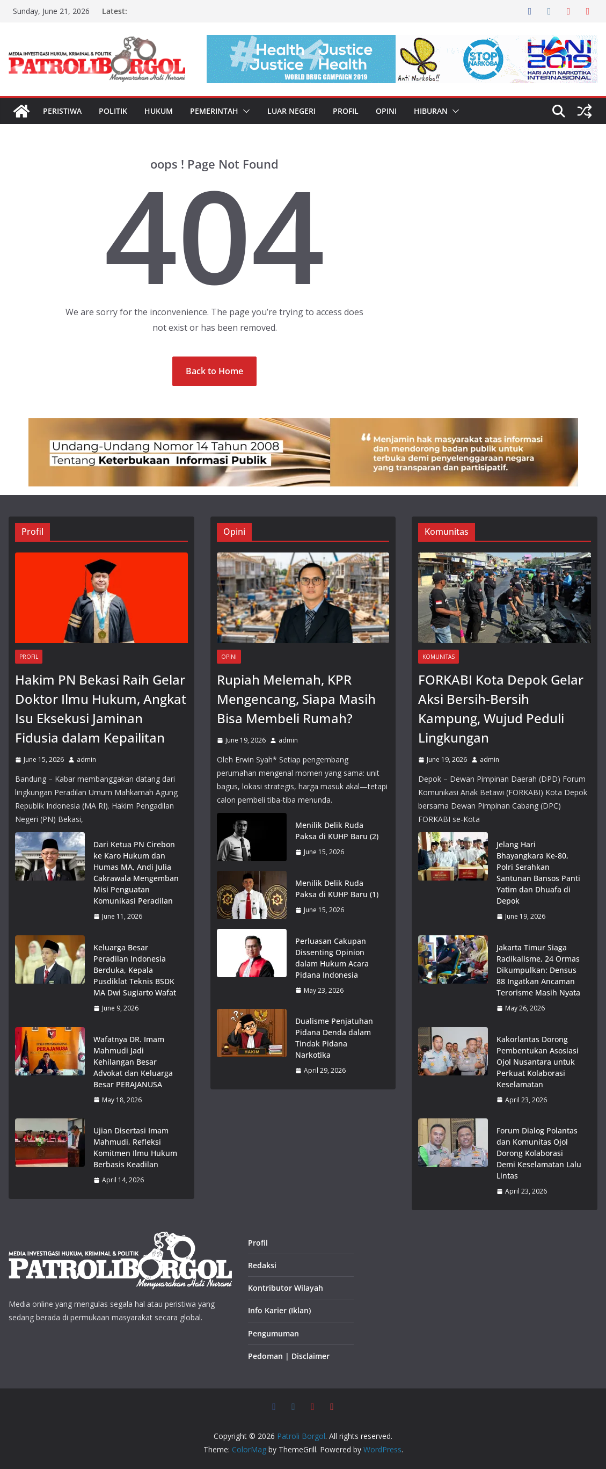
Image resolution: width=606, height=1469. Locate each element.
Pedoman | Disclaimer (289, 1356)
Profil (346, 111)
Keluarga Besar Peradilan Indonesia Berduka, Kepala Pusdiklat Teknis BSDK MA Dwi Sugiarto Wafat (134, 970)
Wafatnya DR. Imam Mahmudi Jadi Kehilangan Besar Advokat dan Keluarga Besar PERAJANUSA (133, 1061)
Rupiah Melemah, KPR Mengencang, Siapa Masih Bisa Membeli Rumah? (296, 699)
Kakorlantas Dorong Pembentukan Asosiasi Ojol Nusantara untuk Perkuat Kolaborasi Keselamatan (538, 1061)
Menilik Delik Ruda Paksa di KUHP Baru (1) (336, 888)
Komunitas (438, 656)
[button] (244, 111)
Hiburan (431, 111)
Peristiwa (62, 111)
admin (86, 759)
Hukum (158, 111)
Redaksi (262, 1265)
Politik (113, 111)
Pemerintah (214, 111)
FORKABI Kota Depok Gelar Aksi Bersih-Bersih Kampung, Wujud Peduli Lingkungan (500, 708)
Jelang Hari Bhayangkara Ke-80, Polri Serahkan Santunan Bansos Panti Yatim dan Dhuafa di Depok (538, 872)
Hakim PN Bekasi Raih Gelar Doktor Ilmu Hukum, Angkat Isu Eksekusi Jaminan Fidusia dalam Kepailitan (100, 708)
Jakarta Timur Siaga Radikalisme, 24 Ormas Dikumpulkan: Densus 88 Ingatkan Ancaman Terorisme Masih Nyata (538, 970)
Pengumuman (273, 1333)
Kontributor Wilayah (285, 1288)
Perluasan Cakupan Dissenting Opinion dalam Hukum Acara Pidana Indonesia (332, 958)
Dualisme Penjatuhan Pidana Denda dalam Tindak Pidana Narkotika (334, 1038)
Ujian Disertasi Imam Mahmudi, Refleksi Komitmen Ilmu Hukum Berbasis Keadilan (135, 1147)
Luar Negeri (291, 111)
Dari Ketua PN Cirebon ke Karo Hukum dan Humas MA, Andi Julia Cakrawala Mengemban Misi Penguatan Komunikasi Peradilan (136, 872)
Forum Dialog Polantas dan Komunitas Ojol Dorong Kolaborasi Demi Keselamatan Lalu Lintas (539, 1153)
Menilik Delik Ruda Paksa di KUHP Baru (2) (336, 830)
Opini (386, 111)
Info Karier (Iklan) (279, 1310)
